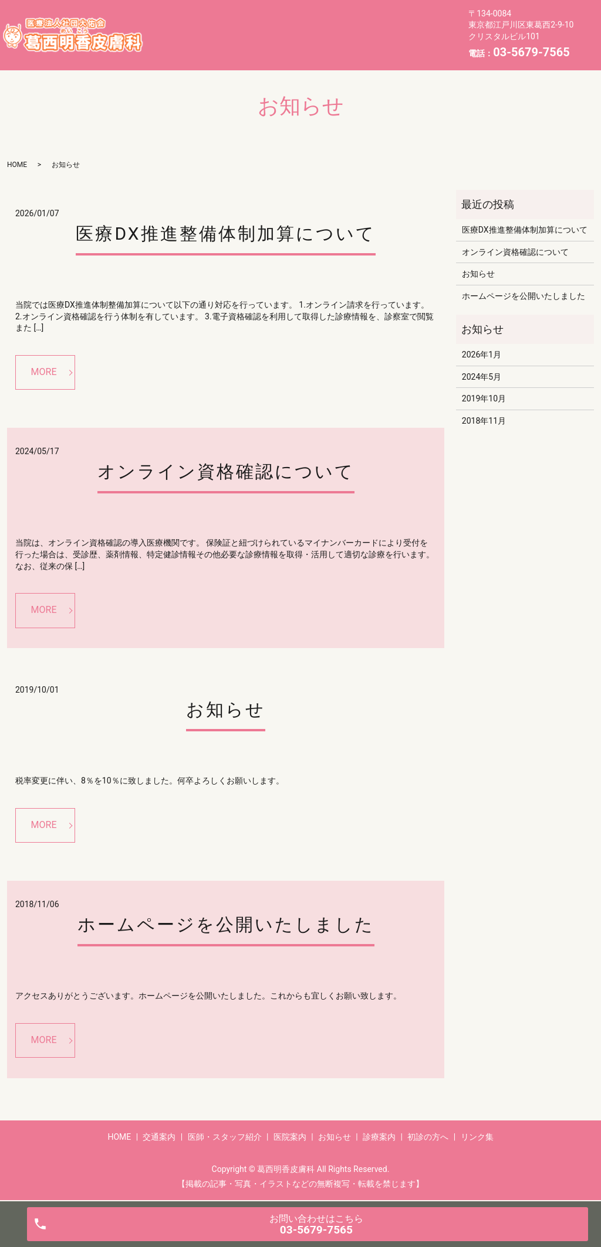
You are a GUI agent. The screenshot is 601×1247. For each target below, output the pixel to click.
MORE (44, 371)
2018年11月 (484, 420)
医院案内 (388, 25)
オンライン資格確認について (225, 471)
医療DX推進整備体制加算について (225, 233)
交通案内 (224, 25)
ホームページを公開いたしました (225, 924)
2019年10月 (484, 398)
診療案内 (234, 43)
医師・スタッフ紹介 (306, 25)
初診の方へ (298, 43)
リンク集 (362, 43)
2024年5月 (481, 376)
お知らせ (174, 43)
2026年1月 (481, 354)
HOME (170, 25)
